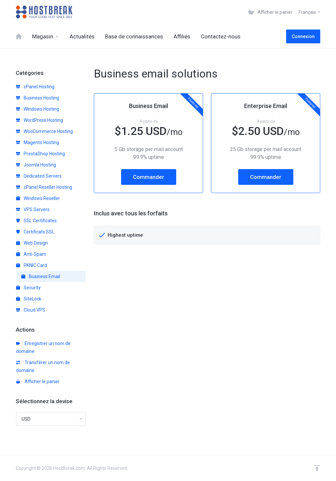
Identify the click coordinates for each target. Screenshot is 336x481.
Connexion (303, 36)
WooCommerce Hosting (44, 131)
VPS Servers (33, 209)
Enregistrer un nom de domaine (43, 347)
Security (28, 287)
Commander (148, 177)
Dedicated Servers (39, 176)
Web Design (32, 243)
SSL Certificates (36, 220)
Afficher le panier (38, 381)
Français (310, 12)
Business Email (40, 276)
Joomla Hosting (36, 164)
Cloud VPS (30, 310)
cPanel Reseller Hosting (44, 187)
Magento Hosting (37, 142)
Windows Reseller (38, 198)
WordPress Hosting (39, 120)
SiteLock (28, 298)
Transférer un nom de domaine (43, 366)
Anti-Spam (31, 254)
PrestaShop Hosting (40, 153)
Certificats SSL (35, 231)
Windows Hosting (37, 109)
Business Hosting (37, 97)
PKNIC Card (31, 265)
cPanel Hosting (35, 86)
